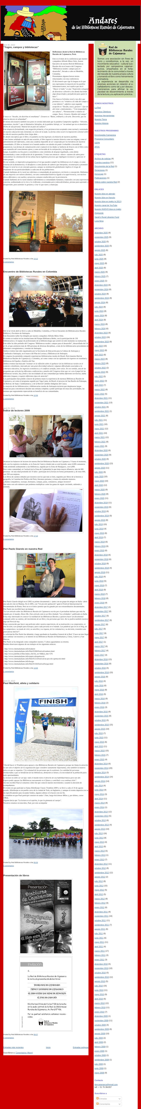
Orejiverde (99, 213)
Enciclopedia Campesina (105, 135)
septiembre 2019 (102, 516)
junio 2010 (99, 990)
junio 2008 (99, 1068)
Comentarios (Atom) (24, 1053)
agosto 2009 (100, 1033)
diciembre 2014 (101, 764)
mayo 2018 (99, 585)
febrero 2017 (100, 650)
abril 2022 (99, 385)
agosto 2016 (100, 677)
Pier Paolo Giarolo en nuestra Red (22, 549)
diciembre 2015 (101, 712)
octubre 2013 (100, 820)
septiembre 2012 (102, 872)
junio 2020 (99, 476)
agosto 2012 (100, 877)
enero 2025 (99, 281)
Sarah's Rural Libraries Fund (107, 217)
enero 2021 (99, 446)
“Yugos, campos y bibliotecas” (21, 47)
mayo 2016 (99, 690)
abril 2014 (99, 799)
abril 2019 (99, 537)
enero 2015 (99, 759)
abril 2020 (99, 485)
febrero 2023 (100, 363)
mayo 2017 (99, 637)
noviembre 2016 (101, 663)
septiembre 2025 (102, 246)
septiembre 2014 (102, 777)
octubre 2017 (100, 616)
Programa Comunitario (104, 139)
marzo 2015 (100, 751)
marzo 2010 (100, 1003)
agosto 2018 (100, 572)
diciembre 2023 (101, 333)
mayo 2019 (99, 533)
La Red (98, 108)
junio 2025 (99, 259)
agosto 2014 (100, 781)
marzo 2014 (100, 803)
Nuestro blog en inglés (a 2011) (108, 201)
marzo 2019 (100, 542)
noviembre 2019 (101, 507)
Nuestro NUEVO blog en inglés (108, 209)
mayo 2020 (99, 481)
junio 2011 (99, 938)
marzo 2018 (100, 594)
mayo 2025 (99, 263)
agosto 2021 (100, 415)
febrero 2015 (100, 755)
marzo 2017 (100, 646)
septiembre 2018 (102, 568)
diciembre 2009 (101, 1016)
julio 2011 (99, 933)
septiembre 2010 (102, 977)
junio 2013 (99, 838)
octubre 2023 (100, 337)
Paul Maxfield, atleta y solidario (21, 683)
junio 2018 (99, 581)
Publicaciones (100, 178)
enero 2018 (99, 603)
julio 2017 (99, 629)
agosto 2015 (100, 729)
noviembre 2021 (101, 402)
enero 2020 (99, 498)
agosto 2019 (100, 520)
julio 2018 (99, 576)
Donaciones (100, 170)
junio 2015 (99, 737)
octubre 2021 (100, 407)
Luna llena (99, 221)
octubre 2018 (100, 563)
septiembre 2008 (102, 1060)
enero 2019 (99, 550)
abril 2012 (99, 894)
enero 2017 (99, 655)
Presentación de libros (16, 875)
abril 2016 (99, 694)
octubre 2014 (100, 772)
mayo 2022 (99, 381)
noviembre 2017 (101, 611)
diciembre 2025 (101, 233)
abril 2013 (99, 846)
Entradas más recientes (13, 1047)
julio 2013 (99, 833)
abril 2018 (99, 590)
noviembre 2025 (101, 237)
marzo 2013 (100, 851)
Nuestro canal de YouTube (106, 205)
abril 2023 (99, 355)
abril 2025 (99, 268)
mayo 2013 (99, 842)
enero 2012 (99, 907)
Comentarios (103, 1104)
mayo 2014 (99, 794)
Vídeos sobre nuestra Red (106, 182)
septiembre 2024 (102, 298)
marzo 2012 (100, 899)
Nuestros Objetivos (103, 112)
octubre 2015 (100, 720)
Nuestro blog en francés (105, 197)
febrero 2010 (100, 1007)
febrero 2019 (100, 546)
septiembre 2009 (102, 1029)
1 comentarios (8, 399)
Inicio (48, 1047)
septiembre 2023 (102, 342)
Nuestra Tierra (101, 119)
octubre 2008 (100, 1055)
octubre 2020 (100, 459)
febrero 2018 (100, 598)
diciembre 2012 (101, 864)
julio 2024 (99, 307)
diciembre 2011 (101, 912)
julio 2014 (99, 785)
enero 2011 (99, 960)
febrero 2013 (100, 855)
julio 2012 (99, 881)
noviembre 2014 (101, 768)
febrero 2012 (100, 903)
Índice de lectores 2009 (16, 410)
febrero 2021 (100, 442)
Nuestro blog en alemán (105, 194)
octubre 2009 (100, 1025)
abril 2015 (99, 746)
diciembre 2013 (101, 812)
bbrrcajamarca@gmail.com (106, 1084)
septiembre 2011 (102, 925)
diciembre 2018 (101, 555)
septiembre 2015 (102, 725)
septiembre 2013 (102, 825)
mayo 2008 (99, 1073)
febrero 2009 (100, 1047)
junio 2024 (99, 311)
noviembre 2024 (101, 289)
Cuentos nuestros (102, 162)
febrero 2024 (100, 328)
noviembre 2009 (101, 1020)
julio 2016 (99, 681)
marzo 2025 (100, 272)
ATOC (97, 147)
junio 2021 (99, 424)
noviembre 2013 (101, 816)
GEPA (97, 143)
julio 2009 (99, 1038)
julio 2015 (99, 733)
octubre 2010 (100, 973)
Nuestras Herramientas (104, 115)
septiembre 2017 (102, 620)
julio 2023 (99, 346)
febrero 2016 (100, 703)
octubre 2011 (100, 920)
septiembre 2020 (102, 463)
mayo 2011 (99, 942)
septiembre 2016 (102, 672)
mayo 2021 (99, 429)
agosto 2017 (100, 624)
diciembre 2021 (101, 398)
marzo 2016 (100, 698)
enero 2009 (99, 1051)
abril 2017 (99, 642)
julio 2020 (99, 472)
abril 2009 (99, 1042)
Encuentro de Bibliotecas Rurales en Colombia (30, 271)
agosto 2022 (100, 372)
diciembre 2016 (101, 659)
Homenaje (99, 174)
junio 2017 (99, 633)
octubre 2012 (100, 868)
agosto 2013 (100, 829)
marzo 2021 (100, 437)
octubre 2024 (100, 294)
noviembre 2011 (101, 916)
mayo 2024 (99, 315)
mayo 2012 (99, 890)
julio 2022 (99, 376)
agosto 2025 (100, 250)
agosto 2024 (100, 302)
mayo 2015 (99, 742)
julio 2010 (99, 986)
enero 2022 (99, 394)
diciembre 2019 (101, 503)
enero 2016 (99, 707)
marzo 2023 (100, 359)
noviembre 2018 (101, 559)
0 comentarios (8, 262)
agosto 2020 (100, 468)
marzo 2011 (100, 951)
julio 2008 (99, 1064)
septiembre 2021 (102, 411)
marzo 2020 (100, 489)
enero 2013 (99, 859)
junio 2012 (99, 886)
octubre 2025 (100, 241)
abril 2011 (99, 946)
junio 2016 (99, 685)
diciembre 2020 (101, 450)
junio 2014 (99, 790)
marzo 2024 (100, 324)
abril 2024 (99, 320)
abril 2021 (99, 433)
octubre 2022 (100, 368)
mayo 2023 (99, 350)
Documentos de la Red (104, 166)
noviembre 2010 (101, 968)
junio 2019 (99, 529)
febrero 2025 (100, 276)
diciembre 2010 (101, 964)
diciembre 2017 (101, 607)
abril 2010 (99, 999)
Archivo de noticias (103, 158)
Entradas (101, 1099)
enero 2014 (99, 807)
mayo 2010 (99, 994)
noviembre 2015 (101, 716)
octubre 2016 (100, 668)
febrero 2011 (100, 955)
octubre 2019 (100, 511)
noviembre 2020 (101, 455)
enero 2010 (99, 1012)
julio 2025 (99, 255)
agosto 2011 (100, 929)
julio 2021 (99, 420)
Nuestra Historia (101, 123)
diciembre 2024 (101, 285)
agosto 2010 (100, 981)
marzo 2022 (100, 389)
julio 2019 (99, 524)
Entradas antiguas (80, 1047)
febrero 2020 (100, 494)
